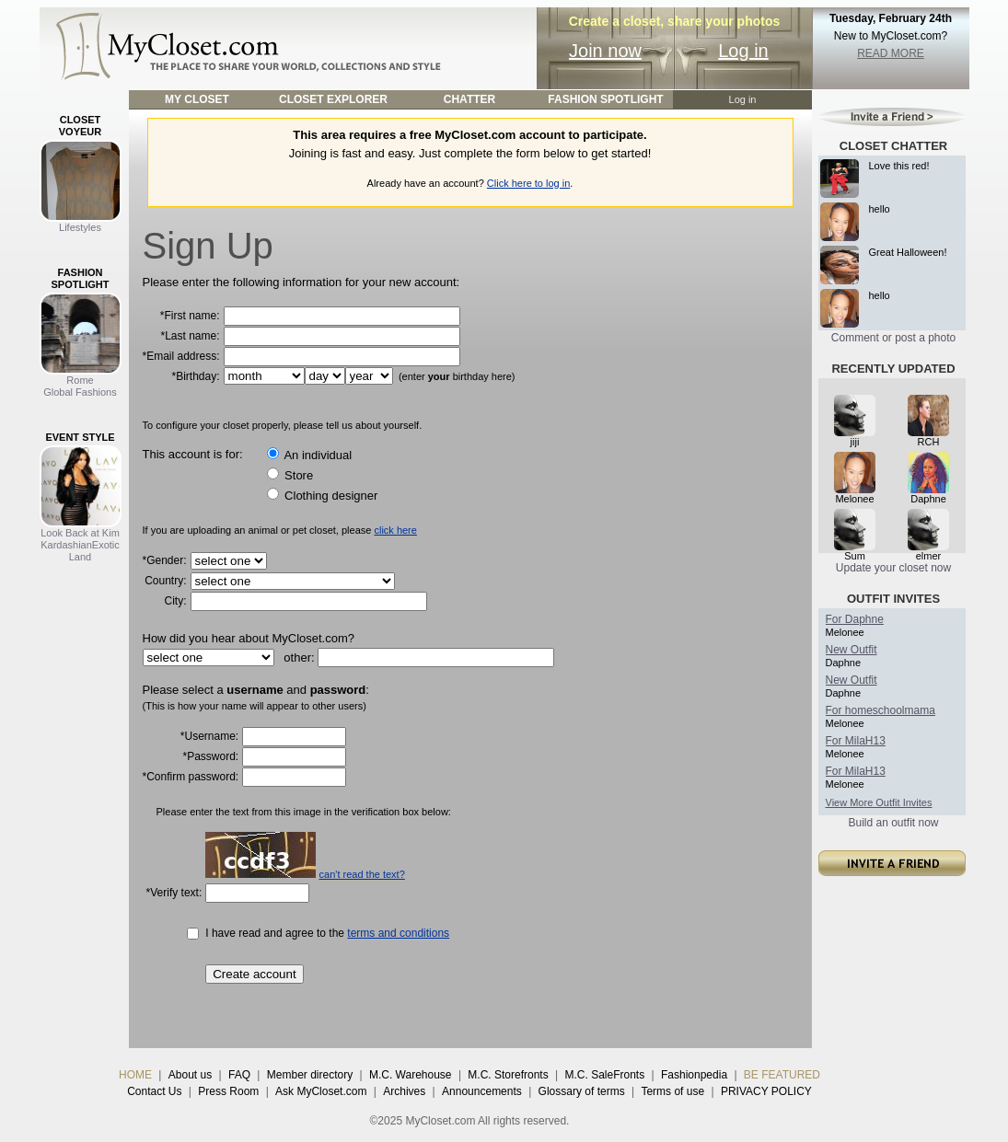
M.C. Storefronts (508, 1074)
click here (395, 530)
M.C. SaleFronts (605, 1074)
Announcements (482, 1091)
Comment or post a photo (893, 337)
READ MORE (890, 53)
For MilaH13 (856, 740)
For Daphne (855, 619)
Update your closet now (893, 567)
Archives (404, 1091)
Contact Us (154, 1091)
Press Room (228, 1091)
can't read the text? (362, 874)
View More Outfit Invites (879, 802)
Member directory (310, 1074)
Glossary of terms (582, 1091)
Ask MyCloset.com (320, 1091)
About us (190, 1074)
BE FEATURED (782, 1074)
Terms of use (672, 1091)
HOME (135, 1074)
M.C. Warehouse (410, 1074)
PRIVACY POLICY (766, 1091)
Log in (743, 50)
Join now (605, 50)
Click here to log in (529, 183)
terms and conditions (398, 933)
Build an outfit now (893, 822)
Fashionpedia (694, 1074)
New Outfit (851, 649)
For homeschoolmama (880, 710)
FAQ (239, 1074)
